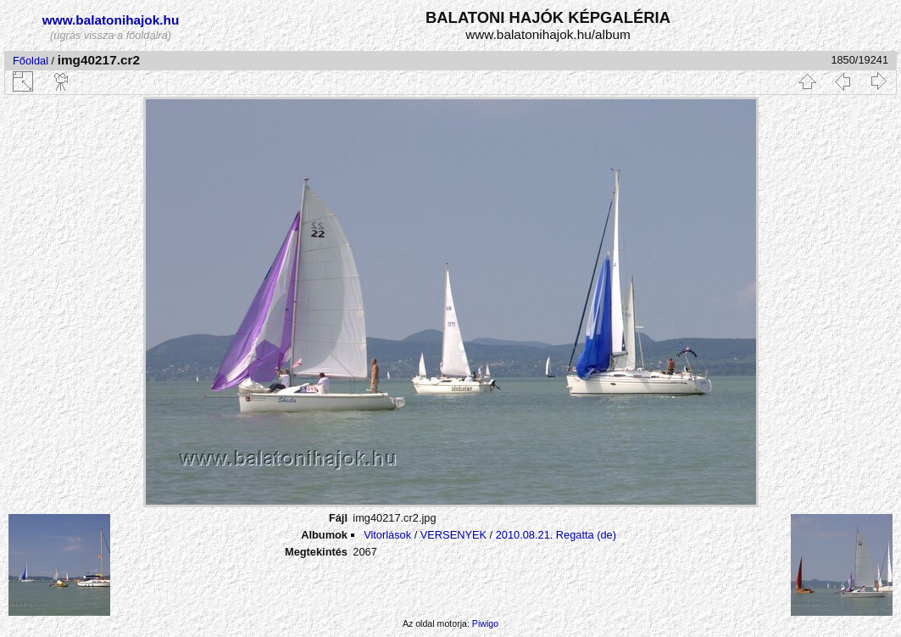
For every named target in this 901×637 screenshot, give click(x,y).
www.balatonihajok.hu (111, 20)
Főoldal (30, 60)
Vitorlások (387, 534)
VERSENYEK (453, 534)
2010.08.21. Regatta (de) (556, 534)
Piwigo (485, 623)
